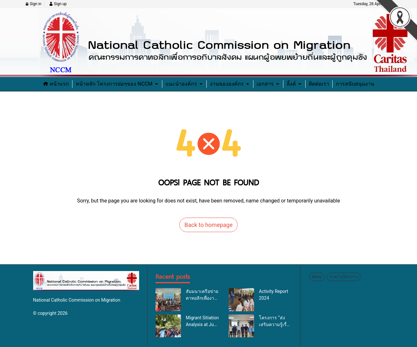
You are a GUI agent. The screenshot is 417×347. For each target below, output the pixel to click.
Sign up (58, 4)
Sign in (33, 4)
